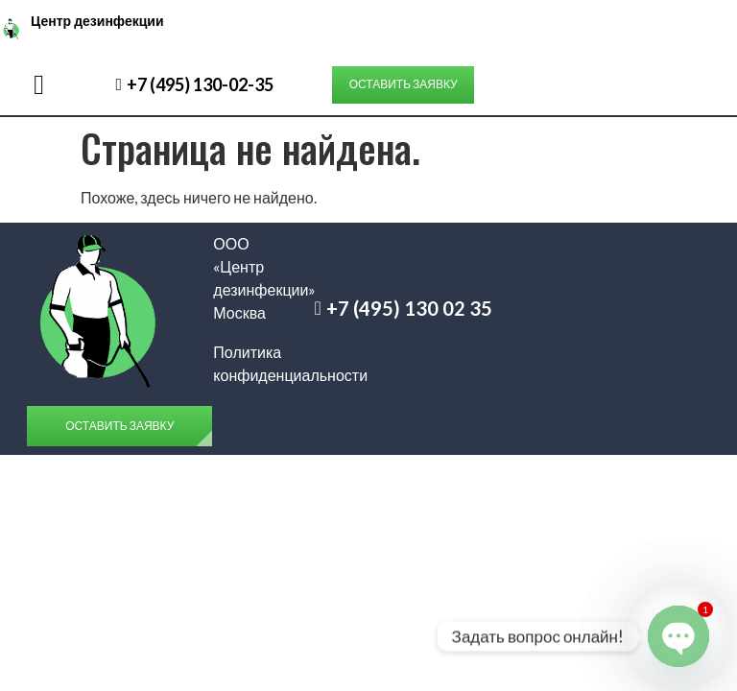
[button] (39, 84)
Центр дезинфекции (97, 20)
